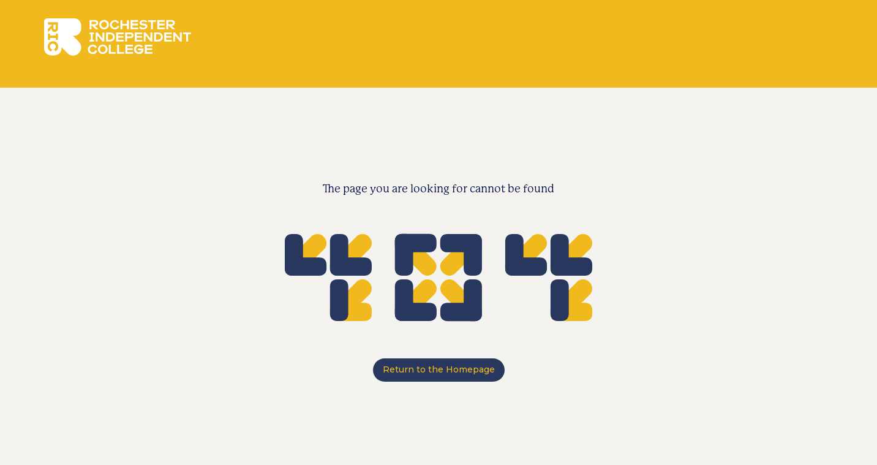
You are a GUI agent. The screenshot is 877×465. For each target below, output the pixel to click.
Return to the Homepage (439, 369)
